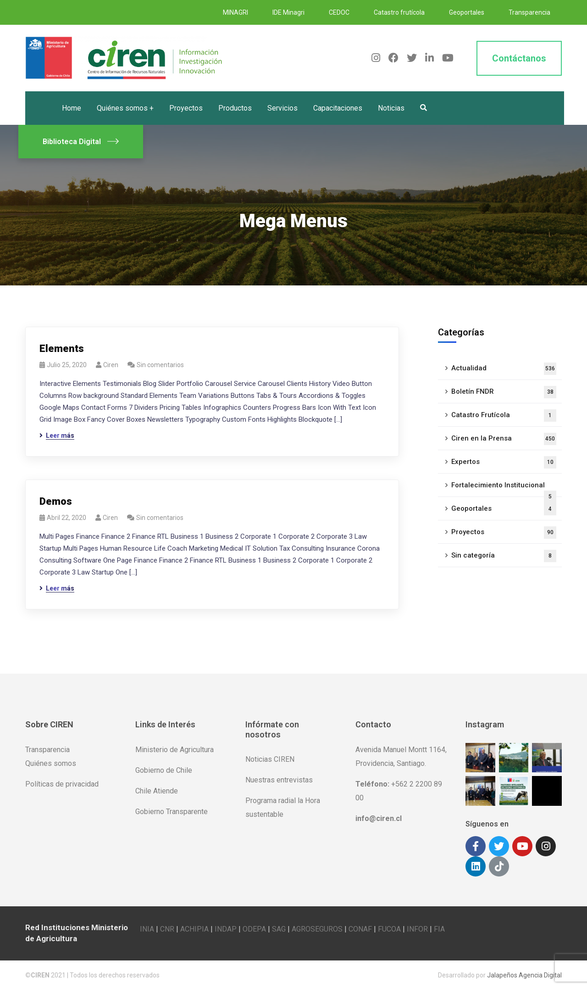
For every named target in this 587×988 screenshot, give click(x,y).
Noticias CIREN (269, 759)
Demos (55, 501)
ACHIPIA (194, 927)
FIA (439, 927)
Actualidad (503, 369)
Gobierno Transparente (171, 811)
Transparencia (529, 12)
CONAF (360, 927)
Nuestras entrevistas (279, 780)
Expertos (503, 462)
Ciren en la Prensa (503, 439)
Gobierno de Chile (163, 770)
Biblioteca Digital (81, 141)
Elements (61, 348)
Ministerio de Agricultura (174, 749)
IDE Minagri (288, 12)
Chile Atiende (156, 791)
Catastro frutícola (399, 12)
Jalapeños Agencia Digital (524, 973)
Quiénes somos (50, 763)
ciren (110, 364)
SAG (279, 927)
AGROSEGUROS (317, 927)
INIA (147, 927)
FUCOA (389, 927)
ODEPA (254, 927)
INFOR (417, 927)
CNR (167, 927)
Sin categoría (503, 556)
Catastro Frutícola (503, 415)
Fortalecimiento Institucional (503, 489)
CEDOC (339, 12)
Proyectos (503, 532)
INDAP (226, 927)
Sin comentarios (160, 364)
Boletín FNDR (503, 392)
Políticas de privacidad (62, 784)
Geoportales (466, 12)
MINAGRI (235, 12)
